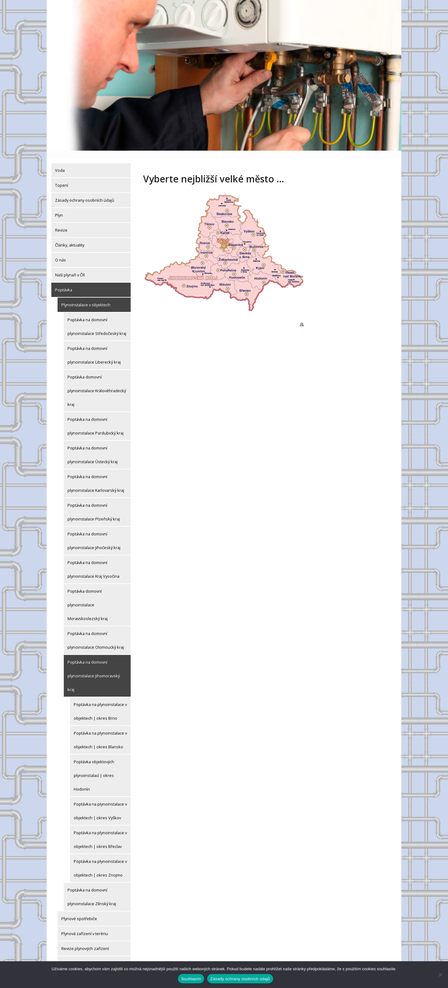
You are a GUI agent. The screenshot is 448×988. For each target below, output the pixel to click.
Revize (61, 222)
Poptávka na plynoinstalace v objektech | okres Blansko (100, 732)
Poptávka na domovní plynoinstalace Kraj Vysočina (93, 561)
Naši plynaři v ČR (70, 267)
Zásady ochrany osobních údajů (84, 192)
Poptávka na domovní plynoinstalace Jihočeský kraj (94, 533)
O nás (60, 252)
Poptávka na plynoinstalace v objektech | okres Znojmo (100, 860)
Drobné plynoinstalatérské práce (92, 955)
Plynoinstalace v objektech (85, 297)
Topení (61, 177)
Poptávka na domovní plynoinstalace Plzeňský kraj (94, 504)
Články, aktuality (69, 237)
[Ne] (440, 975)
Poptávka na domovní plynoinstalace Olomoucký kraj (96, 632)
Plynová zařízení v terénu (84, 926)
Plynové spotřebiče (79, 911)
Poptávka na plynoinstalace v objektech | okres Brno (100, 703)
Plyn (59, 207)
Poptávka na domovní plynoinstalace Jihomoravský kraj (94, 668)
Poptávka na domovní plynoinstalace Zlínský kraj (92, 889)
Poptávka (63, 282)
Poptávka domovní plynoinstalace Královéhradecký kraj (97, 382)
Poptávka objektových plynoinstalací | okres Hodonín (94, 767)
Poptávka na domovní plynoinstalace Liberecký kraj (94, 347)
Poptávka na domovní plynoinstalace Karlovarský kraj (96, 475)
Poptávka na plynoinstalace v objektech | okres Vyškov (100, 803)
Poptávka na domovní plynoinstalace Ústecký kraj (93, 447)
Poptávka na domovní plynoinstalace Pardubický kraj (96, 418)
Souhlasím (191, 978)
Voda (60, 162)
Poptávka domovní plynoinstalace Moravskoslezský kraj (88, 597)
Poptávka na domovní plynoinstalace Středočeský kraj (97, 318)
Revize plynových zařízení (85, 940)
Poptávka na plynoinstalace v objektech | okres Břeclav (100, 831)
